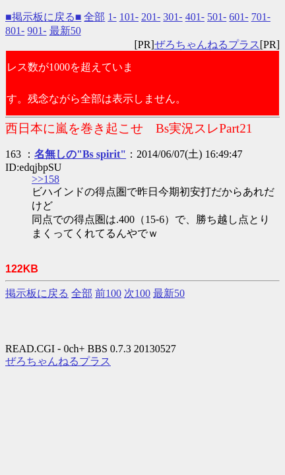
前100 (108, 293)
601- (238, 16)
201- (150, 16)
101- (129, 16)
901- (36, 30)
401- (195, 16)
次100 (137, 293)
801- (14, 30)
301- (172, 16)
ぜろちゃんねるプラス (207, 44)
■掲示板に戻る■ (43, 16)
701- (260, 16)
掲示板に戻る (37, 293)
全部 (94, 16)
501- (216, 16)
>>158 (45, 179)
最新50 (65, 30)
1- (112, 16)
